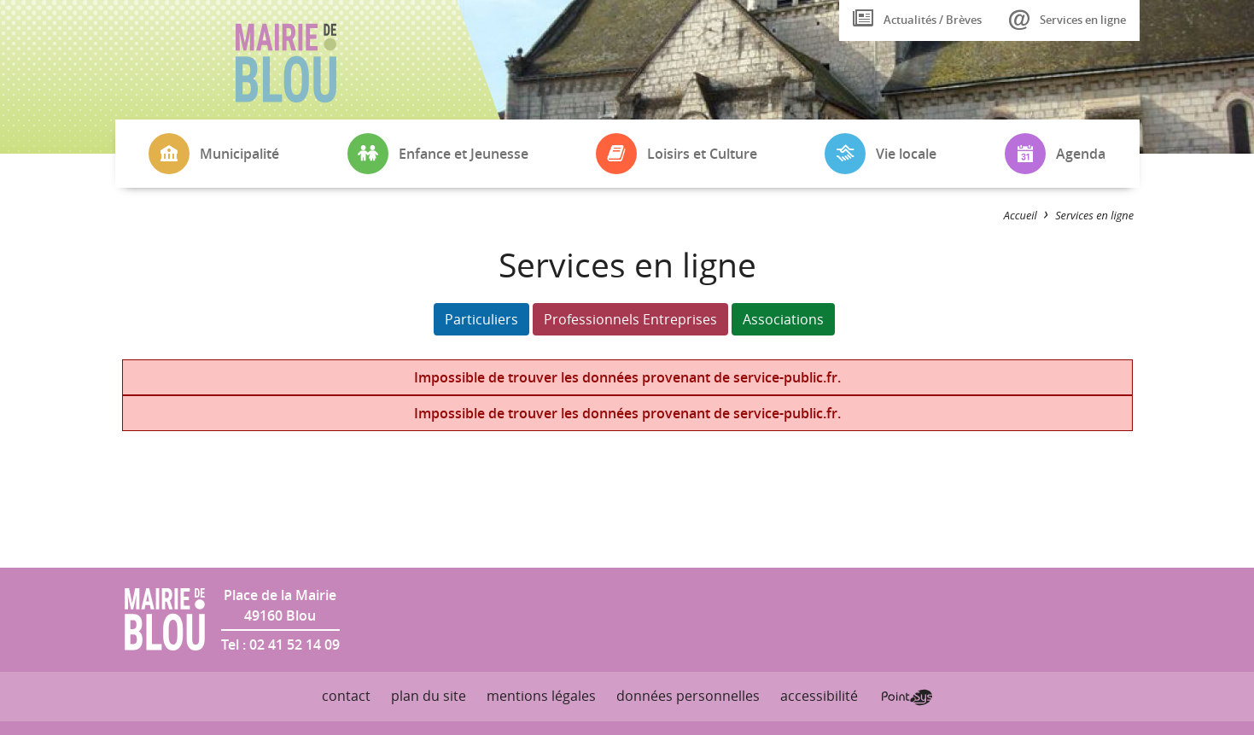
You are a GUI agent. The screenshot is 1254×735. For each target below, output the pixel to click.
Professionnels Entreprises (630, 319)
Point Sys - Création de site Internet (907, 697)
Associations (783, 319)
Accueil (1020, 215)
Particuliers (481, 319)
